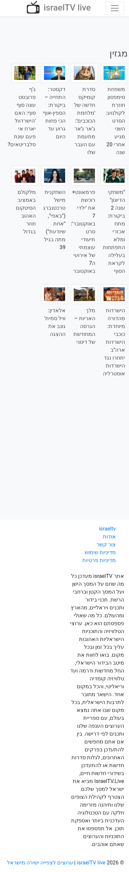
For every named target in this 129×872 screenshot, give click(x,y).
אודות (109, 536)
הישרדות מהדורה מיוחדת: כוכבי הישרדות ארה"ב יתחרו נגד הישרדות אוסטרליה (114, 342)
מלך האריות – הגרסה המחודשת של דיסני (84, 326)
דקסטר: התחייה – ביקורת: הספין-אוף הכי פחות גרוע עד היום (54, 113)
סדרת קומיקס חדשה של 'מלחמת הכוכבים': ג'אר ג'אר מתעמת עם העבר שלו (84, 120)
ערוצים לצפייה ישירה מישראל (40, 863)
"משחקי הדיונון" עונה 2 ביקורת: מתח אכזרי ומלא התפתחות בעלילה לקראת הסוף (114, 231)
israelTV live (58, 8)
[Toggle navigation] (115, 8)
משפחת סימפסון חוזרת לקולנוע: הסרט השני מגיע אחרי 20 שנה (115, 120)
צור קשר (106, 544)
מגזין (118, 53)
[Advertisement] (64, 453)
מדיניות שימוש (100, 552)
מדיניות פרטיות (99, 560)
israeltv (107, 529)
